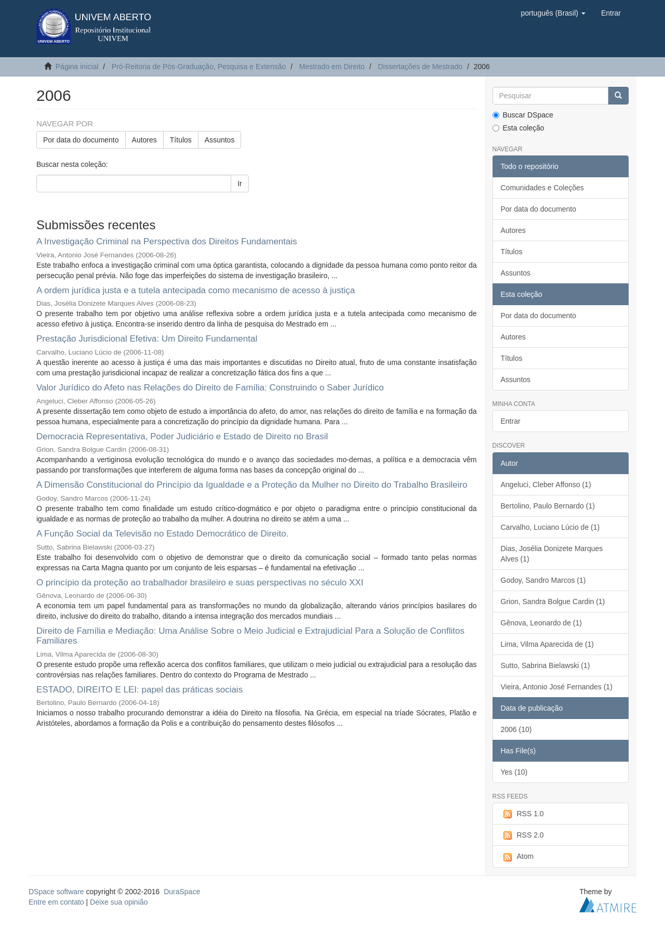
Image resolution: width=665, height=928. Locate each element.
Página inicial (77, 66)
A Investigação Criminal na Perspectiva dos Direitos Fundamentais (166, 241)
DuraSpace (182, 891)
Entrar (511, 421)
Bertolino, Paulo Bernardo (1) (548, 506)
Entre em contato (56, 902)
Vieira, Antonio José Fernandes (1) (557, 687)
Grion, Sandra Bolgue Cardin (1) (553, 601)
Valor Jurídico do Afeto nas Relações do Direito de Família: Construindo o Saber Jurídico (210, 388)
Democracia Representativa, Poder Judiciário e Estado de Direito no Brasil (182, 436)
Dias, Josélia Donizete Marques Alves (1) (552, 553)
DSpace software (56, 891)
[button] (553, 13)
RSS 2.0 (522, 835)
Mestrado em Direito (332, 66)
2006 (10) (516, 729)
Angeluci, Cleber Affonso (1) (546, 484)
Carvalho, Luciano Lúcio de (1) (550, 527)
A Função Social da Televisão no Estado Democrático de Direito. (162, 534)
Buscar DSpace (523, 115)
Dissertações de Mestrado (420, 66)
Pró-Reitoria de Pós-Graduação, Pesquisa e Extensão (199, 66)
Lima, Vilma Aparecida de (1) (547, 644)
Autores (144, 140)
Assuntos (220, 140)
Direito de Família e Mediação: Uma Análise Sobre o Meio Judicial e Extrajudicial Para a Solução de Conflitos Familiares (250, 636)
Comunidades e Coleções (542, 188)
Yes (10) (514, 772)
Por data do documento (81, 140)
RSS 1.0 (522, 814)
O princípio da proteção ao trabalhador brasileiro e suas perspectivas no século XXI (199, 582)
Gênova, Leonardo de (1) (541, 623)
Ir (239, 183)
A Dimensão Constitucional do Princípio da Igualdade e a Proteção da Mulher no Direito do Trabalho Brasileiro (252, 485)
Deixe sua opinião (119, 902)
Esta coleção (518, 128)
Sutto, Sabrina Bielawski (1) (545, 665)
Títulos (181, 140)
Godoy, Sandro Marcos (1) (543, 580)
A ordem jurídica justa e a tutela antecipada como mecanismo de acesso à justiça (195, 290)
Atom (517, 856)
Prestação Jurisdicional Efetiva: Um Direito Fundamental (146, 339)
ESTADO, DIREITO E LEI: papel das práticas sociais (139, 690)
